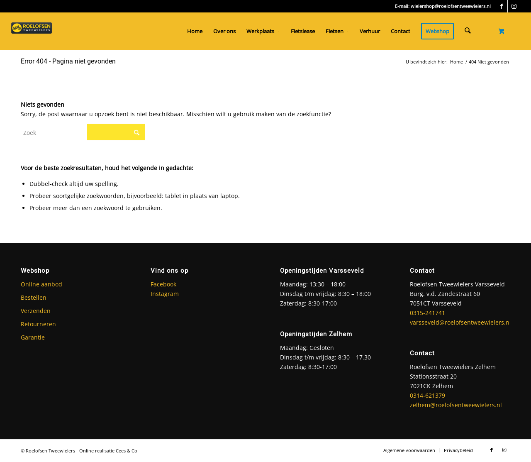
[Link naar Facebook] (501, 6)
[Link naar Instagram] (514, 6)
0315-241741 (427, 313)
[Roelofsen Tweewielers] (31, 31)
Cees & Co (126, 450)
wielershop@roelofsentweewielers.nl (451, 6)
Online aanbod (41, 284)
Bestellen (33, 297)
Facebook (163, 284)
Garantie (33, 337)
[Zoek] (468, 31)
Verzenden (36, 311)
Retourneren (38, 324)
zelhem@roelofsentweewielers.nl (456, 405)
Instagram (165, 294)
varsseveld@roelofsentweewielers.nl (460, 322)
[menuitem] (196, 31)
